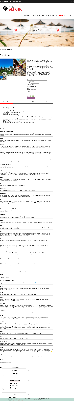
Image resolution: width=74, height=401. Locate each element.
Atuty (33, 102)
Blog (6, 394)
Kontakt (70, 15)
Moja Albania (2, 49)
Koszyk (61, 15)
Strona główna (27, 15)
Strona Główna (8, 379)
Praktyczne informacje (46, 102)
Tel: (4, 1)
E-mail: (15, 1)
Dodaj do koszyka (30, 98)
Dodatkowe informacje (6, 102)
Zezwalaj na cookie (37, 399)
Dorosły (28, 82)
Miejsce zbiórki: (30, 79)
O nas (56, 15)
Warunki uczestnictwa (10, 396)
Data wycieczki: (30, 78)
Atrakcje (19, 102)
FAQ (65, 15)
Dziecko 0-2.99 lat (30, 84)
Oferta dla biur (50, 15)
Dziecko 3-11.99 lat (30, 86)
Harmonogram (41, 15)
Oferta (34, 15)
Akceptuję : (31, 89)
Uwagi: (28, 91)
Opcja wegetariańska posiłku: (33, 88)
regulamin (33, 89)
